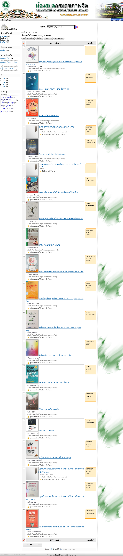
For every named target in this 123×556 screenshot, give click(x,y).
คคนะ (41, 129)
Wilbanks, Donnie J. (33, 156)
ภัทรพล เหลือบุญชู (33, 195)
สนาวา (29, 118)
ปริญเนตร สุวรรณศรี (33, 358)
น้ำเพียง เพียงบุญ (32, 274)
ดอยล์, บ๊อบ (31, 303)
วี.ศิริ (28, 412)
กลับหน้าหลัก (117, 20)
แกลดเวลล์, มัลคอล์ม (33, 92)
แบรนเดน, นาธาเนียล (34, 532)
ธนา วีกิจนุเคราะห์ (33, 433)
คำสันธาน (30, 248)
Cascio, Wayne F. (32, 66)
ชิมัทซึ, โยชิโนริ (32, 333)
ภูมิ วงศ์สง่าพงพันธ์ (33, 385)
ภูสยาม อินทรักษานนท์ (34, 460)
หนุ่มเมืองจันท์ (31, 221)
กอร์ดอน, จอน (44, 474)
